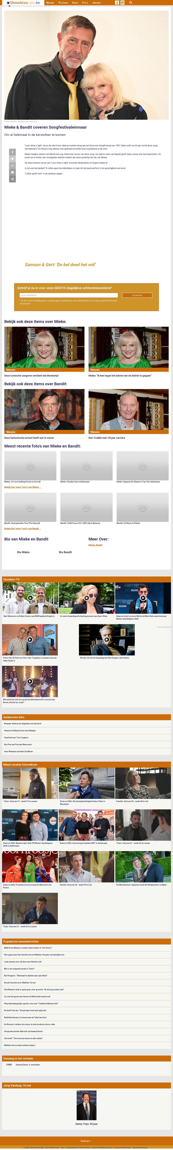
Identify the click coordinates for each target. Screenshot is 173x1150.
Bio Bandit (65, 552)
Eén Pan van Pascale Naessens (18, 744)
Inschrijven (137, 295)
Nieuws (50, 2)
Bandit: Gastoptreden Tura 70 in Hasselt (22, 523)
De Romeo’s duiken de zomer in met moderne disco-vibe (29, 1024)
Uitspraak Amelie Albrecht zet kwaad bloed (23, 1031)
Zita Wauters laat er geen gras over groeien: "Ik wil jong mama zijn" (34, 989)
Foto (85, 2)
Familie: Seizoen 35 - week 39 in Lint (76, 885)
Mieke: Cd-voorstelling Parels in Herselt (22, 482)
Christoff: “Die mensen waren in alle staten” (23, 1038)
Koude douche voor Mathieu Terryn (20, 983)
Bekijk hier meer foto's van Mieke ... (22, 487)
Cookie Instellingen (122, 1148)
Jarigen (96, 2)
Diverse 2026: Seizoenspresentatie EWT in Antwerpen (83, 843)
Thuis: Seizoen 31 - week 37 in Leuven (20, 801)
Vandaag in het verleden (18, 1058)
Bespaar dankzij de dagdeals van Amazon (22, 723)
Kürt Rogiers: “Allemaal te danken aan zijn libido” (26, 976)
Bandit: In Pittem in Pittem (128, 523)
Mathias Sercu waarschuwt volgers (19, 1045)
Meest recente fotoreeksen (20, 764)
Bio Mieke (23, 552)
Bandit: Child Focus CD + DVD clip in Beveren (80, 523)
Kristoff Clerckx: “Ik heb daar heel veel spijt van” (25, 1010)
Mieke (92, 545)
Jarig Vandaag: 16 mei (17, 1085)
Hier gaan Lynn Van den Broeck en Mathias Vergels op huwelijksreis (34, 955)
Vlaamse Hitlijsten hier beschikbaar (20, 731)
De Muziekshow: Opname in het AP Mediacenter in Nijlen (141, 885)
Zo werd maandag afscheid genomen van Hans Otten (83, 616)
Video (75, 2)
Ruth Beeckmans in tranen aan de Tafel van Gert (25, 1017)
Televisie (63, 2)
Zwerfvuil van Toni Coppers (16, 738)
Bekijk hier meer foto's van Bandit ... (22, 528)
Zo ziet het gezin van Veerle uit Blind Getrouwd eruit (27, 996)
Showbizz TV (11, 579)
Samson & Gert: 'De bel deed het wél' (60, 264)
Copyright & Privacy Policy (78, 1148)
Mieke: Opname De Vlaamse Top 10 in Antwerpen (138, 482)
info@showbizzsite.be (102, 1148)
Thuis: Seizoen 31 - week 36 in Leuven (133, 843)
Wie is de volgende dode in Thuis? (19, 969)
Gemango (143, 1148)
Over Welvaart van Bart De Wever (18, 751)
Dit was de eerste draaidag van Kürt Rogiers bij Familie (104, 658)
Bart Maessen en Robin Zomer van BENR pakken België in (29, 616)
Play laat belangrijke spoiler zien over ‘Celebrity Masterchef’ (31, 1004)
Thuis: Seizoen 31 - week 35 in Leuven (20, 926)
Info (63, 1148)
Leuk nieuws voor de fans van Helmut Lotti (23, 962)
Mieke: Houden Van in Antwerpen (75, 482)
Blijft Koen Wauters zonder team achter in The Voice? (28, 948)
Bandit (99, 545)
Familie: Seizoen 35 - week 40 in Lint (132, 801)
